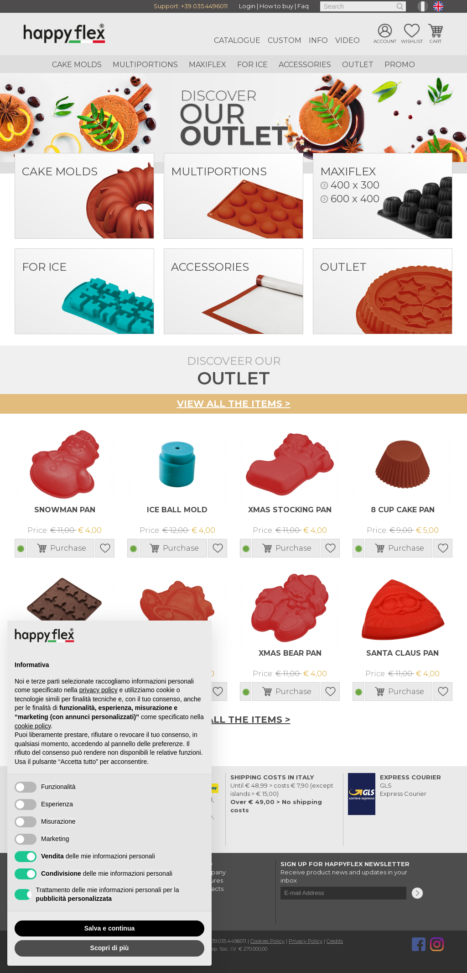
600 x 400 (355, 199)
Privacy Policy (305, 940)
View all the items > (234, 403)
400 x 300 (355, 185)
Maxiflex (207, 64)
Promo (399, 64)
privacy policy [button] (98, 690)
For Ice (44, 266)
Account (385, 42)
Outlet (358, 64)
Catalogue (237, 40)
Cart (435, 42)
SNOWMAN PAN (64, 509)
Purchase (68, 547)
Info (318, 40)
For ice (252, 64)
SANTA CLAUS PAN (402, 652)
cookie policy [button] (33, 726)
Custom (284, 40)
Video (347, 40)
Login (247, 6)
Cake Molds (77, 64)
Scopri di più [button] (109, 948)
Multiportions (145, 64)
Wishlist (412, 42)
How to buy (276, 6)
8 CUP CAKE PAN (402, 509)
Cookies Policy (267, 940)
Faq (303, 6)
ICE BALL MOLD (177, 509)
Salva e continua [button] (109, 928)
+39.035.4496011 (204, 6)
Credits (335, 940)
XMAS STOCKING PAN (290, 509)
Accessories (305, 64)
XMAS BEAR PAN (290, 652)
